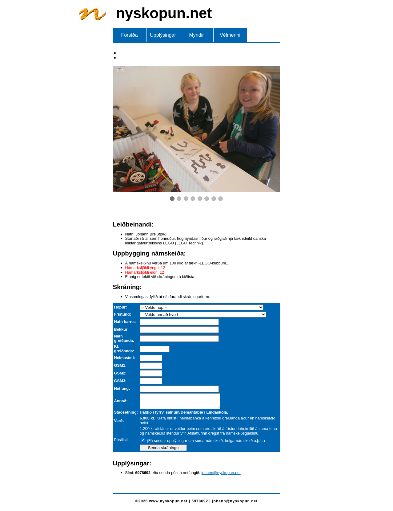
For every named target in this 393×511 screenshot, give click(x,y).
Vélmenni (230, 35)
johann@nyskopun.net (221, 475)
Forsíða (129, 35)
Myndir (196, 35)
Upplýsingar (163, 35)
